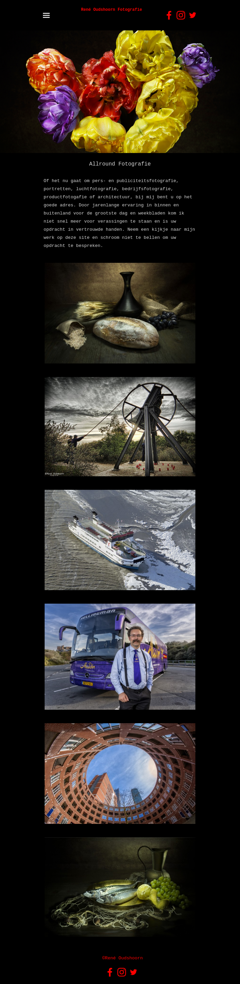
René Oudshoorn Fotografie (111, 9)
